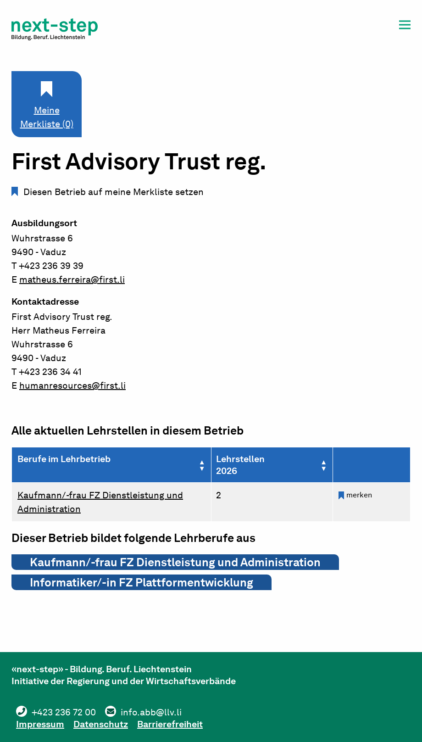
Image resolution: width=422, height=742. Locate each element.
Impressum (40, 724)
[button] (405, 26)
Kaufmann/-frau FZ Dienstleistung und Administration (175, 562)
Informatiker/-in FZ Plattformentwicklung (141, 582)
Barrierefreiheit (170, 724)
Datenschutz (100, 724)
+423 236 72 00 (64, 712)
